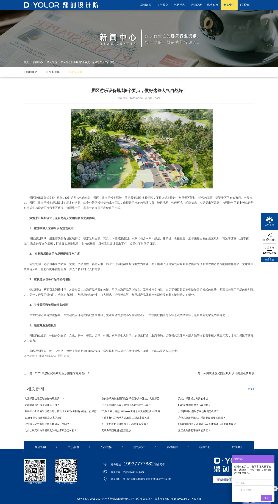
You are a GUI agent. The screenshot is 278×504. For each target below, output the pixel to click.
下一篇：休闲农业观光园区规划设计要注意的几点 (223, 374)
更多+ (251, 391)
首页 (26, 62)
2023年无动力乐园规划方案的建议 (43, 420)
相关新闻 (35, 391)
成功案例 (212, 4)
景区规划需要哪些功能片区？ (194, 433)
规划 (41, 357)
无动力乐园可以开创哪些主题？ (42, 407)
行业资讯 (54, 71)
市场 (67, 357)
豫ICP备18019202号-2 (177, 498)
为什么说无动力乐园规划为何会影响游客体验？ (51, 433)
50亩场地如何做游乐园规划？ (194, 407)
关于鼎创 (162, 4)
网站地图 (197, 498)
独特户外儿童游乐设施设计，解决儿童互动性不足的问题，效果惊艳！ (62, 414)
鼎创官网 (40, 448)
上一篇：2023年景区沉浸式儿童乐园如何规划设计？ (57, 374)
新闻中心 (229, 4)
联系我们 (246, 4)
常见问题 (52, 62)
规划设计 (196, 4)
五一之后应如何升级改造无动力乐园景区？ (125, 426)
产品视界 (179, 4)
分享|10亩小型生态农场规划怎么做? (198, 414)
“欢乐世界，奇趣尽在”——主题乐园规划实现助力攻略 (130, 414)
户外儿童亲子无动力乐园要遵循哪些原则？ (201, 420)
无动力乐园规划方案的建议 (193, 401)
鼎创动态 (31, 71)
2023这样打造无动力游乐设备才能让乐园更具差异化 (207, 426)
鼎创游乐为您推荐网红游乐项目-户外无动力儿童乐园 (130, 401)
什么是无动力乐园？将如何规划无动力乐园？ (126, 407)
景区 (60, 357)
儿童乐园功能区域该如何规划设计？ (44, 401)
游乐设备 (51, 357)
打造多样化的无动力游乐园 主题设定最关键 (125, 420)
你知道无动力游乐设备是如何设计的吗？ (47, 426)
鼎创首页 (146, 4)
